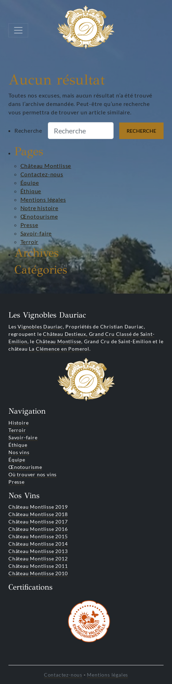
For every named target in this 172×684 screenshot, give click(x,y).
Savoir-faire (36, 233)
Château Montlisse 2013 (38, 551)
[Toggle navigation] (18, 30)
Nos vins (18, 452)
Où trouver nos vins (32, 474)
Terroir (29, 241)
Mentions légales (43, 199)
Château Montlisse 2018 (38, 514)
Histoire (18, 423)
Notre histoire (39, 208)
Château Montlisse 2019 (38, 507)
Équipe (29, 182)
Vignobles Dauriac (40, 327)
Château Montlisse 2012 (38, 558)
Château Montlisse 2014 (38, 544)
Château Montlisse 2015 (38, 536)
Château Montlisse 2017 (38, 522)
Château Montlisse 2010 (38, 573)
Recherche (28, 130)
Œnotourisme (39, 216)
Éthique (31, 191)
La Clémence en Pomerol (59, 349)
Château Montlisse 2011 (38, 566)
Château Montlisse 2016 (38, 529)
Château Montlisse (45, 165)
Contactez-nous (41, 174)
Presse (29, 224)
